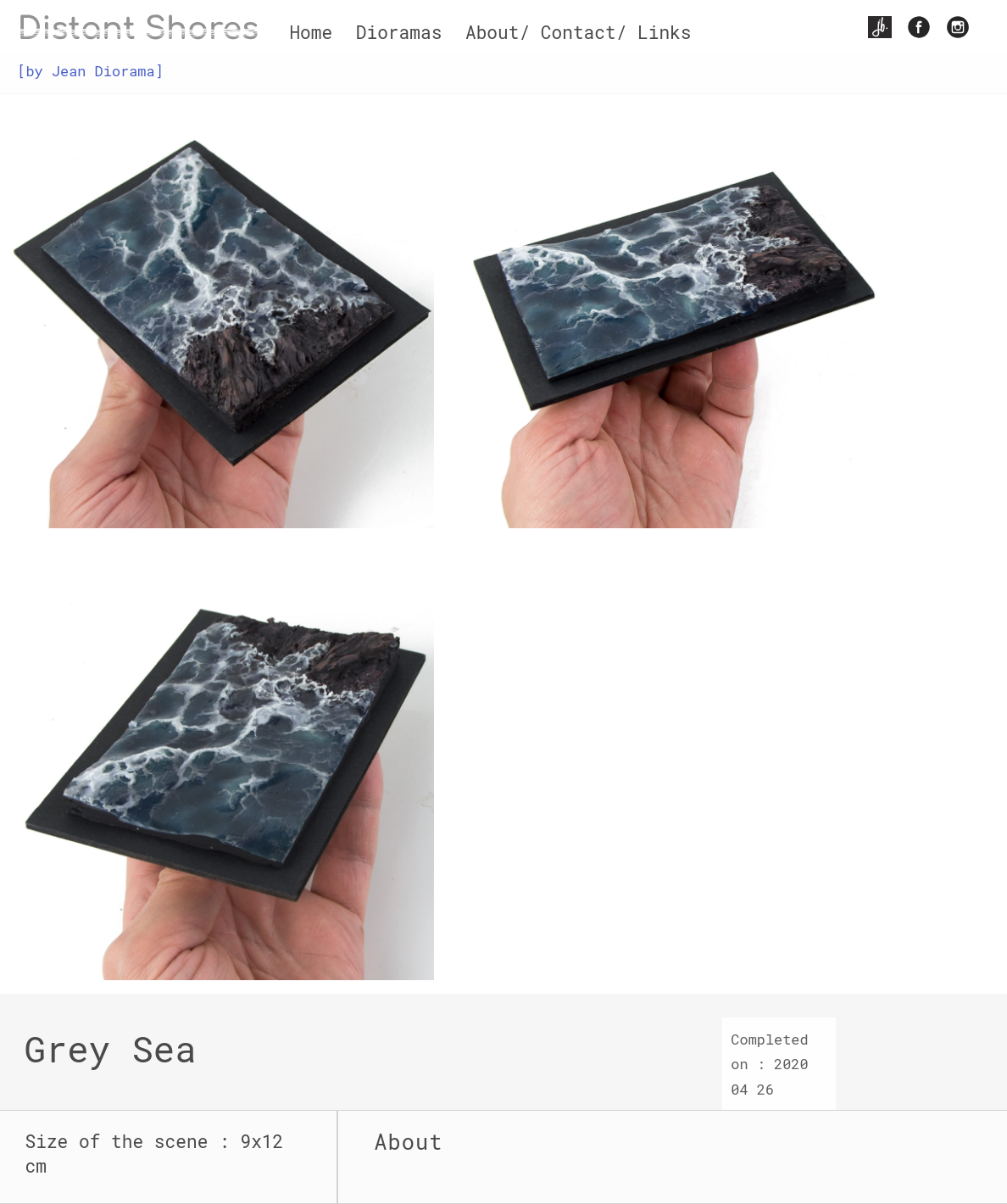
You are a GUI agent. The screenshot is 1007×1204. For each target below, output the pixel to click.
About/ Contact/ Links (578, 32)
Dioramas (399, 32)
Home (310, 32)
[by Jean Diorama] (90, 71)
